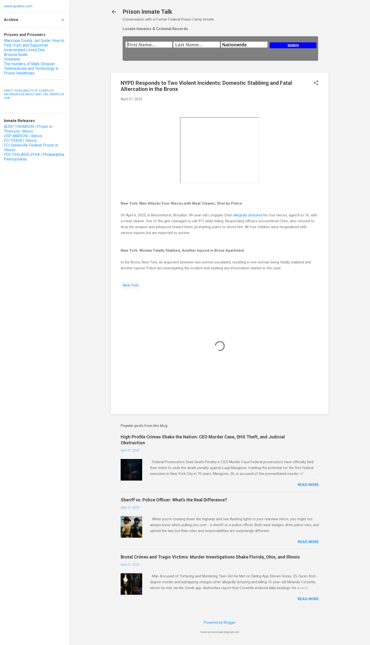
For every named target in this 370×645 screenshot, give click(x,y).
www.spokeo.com (18, 6)
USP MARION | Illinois (23, 136)
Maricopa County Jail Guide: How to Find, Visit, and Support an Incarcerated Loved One (34, 45)
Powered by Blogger (220, 622)
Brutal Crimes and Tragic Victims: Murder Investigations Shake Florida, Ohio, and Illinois (210, 556)
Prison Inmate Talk (147, 11)
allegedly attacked (247, 215)
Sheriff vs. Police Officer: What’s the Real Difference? (174, 499)
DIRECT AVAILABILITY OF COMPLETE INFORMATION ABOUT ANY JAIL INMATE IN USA (34, 94)
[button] (316, 83)
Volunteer (12, 59)
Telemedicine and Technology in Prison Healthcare (31, 70)
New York (130, 285)
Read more (308, 485)
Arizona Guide (16, 54)
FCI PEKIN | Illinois (20, 140)
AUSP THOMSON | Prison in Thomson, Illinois (28, 129)
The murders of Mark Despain (29, 64)
